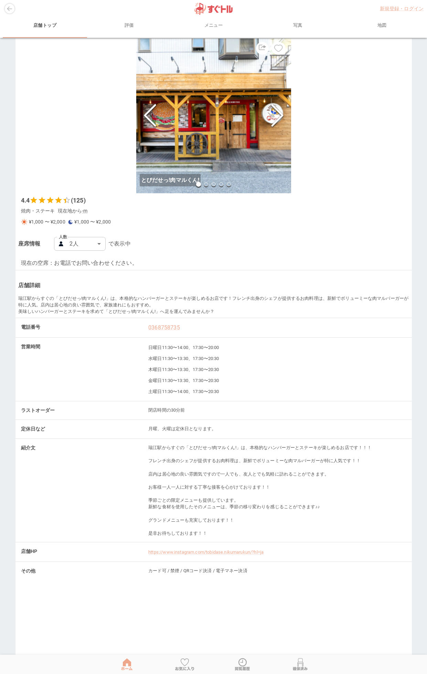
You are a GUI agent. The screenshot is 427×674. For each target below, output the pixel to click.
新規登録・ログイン (402, 8)
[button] (213, 116)
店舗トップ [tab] (45, 25)
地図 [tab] (382, 25)
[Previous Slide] (150, 116)
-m (84, 211)
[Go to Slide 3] (214, 184)
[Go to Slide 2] (206, 184)
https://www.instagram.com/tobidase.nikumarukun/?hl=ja (206, 552)
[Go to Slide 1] (198, 184)
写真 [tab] (298, 25)
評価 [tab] (129, 25)
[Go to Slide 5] (229, 184)
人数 (63, 237)
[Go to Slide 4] (221, 184)
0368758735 (164, 327)
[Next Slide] (277, 116)
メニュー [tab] (213, 25)
